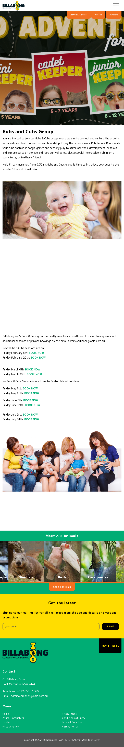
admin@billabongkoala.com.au (29, 696)
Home (6, 713)
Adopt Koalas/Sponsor (78, 15)
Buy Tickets (113, 15)
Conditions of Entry (73, 718)
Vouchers (98, 15)
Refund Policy (70, 726)
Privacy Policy (11, 726)
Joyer (97, 739)
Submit (110, 626)
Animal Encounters (13, 718)
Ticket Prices (69, 713)
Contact (7, 722)
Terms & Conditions (73, 722)
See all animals (62, 587)
